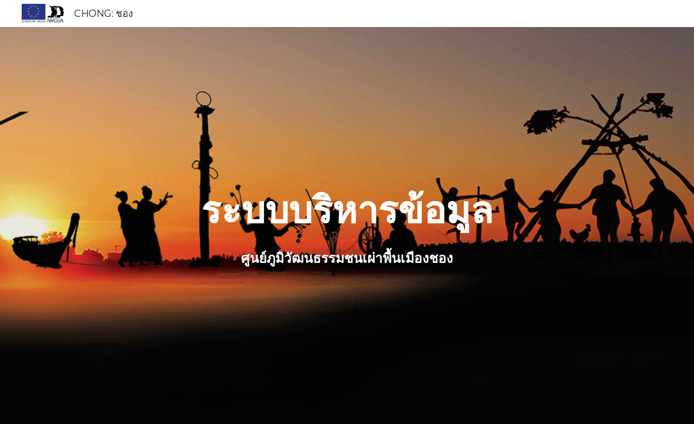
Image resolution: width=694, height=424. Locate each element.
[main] (347, 210)
